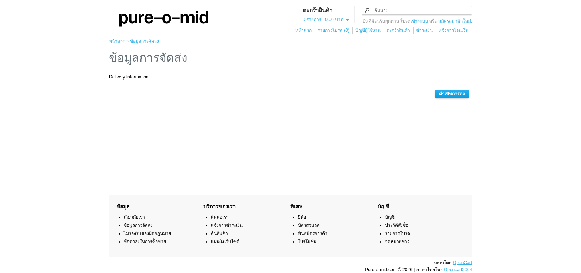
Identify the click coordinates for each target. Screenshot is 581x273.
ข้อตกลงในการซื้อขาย (145, 241)
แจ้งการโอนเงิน (453, 30)
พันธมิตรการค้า (313, 233)
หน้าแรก (303, 30)
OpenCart (462, 262)
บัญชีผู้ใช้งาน (368, 30)
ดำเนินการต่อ (452, 94)
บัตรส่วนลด (309, 225)
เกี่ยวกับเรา (134, 217)
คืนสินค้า (219, 233)
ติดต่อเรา (220, 217)
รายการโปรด (397, 233)
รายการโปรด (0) (333, 30)
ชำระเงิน (424, 30)
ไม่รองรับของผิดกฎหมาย (147, 233)
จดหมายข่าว (397, 241)
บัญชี (390, 217)
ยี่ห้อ (302, 217)
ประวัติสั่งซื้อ (396, 225)
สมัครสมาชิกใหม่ (454, 21)
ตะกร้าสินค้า (398, 30)
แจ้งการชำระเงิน (227, 225)
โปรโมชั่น (307, 241)
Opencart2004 (458, 269)
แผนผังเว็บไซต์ (225, 241)
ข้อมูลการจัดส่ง (144, 41)
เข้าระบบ (419, 21)
